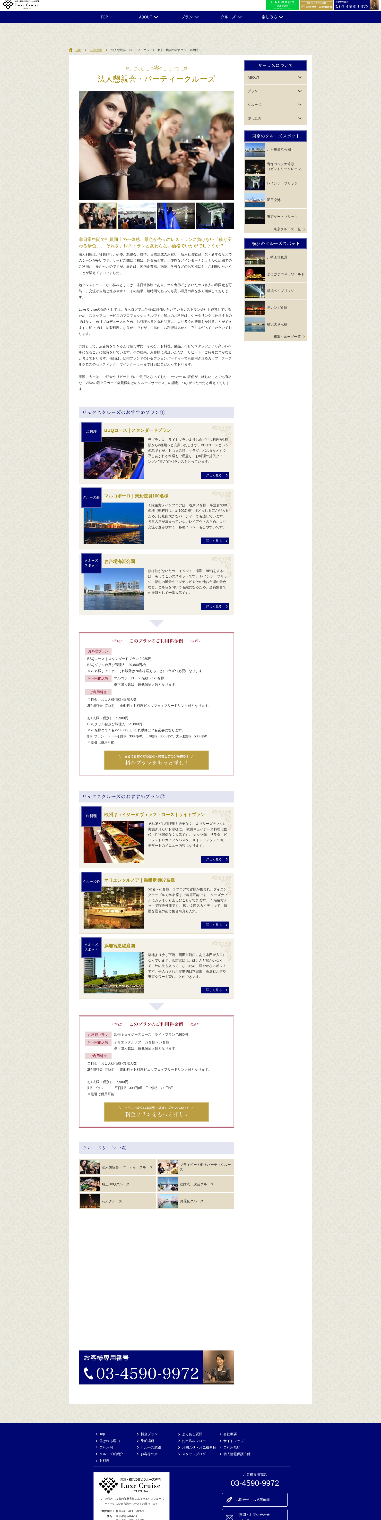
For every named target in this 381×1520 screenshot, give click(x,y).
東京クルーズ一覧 (287, 229)
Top (102, 1434)
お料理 (104, 1460)
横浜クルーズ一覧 (287, 337)
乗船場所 (147, 1441)
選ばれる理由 (109, 1441)
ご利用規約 (231, 1447)
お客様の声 (149, 1454)
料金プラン (149, 1434)
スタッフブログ (194, 1454)
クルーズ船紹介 (111, 1454)
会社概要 (230, 1434)
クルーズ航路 (151, 1447)
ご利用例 (96, 50)
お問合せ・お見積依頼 (199, 1447)
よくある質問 (192, 1434)
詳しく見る (214, 475)
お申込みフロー (194, 1441)
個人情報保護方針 (237, 1454)
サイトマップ (233, 1441)
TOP (104, 17)
